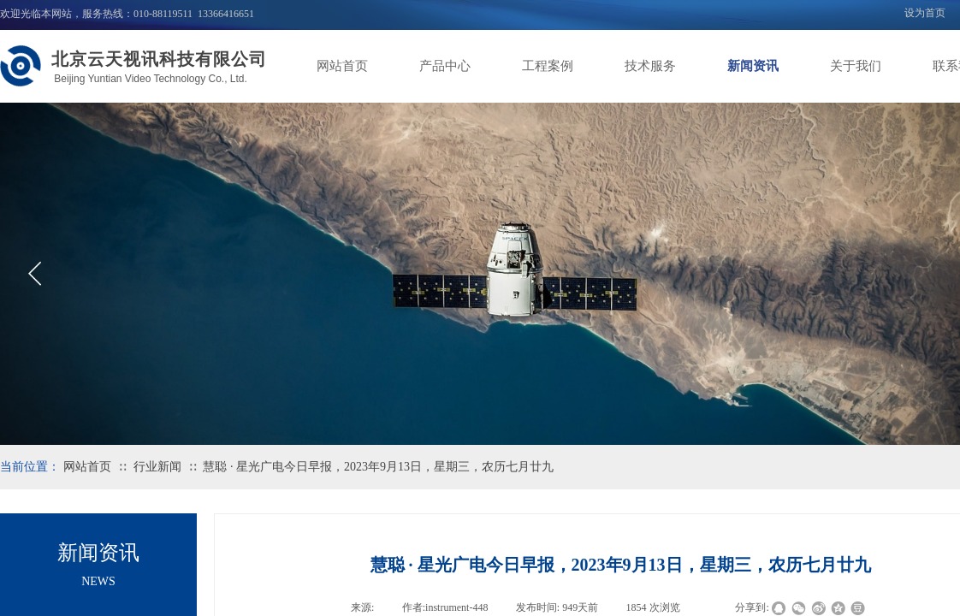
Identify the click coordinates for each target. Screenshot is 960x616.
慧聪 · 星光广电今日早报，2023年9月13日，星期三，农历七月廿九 (378, 466)
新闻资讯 (753, 66)
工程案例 (547, 66)
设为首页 (924, 13)
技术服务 (650, 66)
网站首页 (342, 66)
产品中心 (445, 66)
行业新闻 (157, 466)
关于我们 (855, 66)
